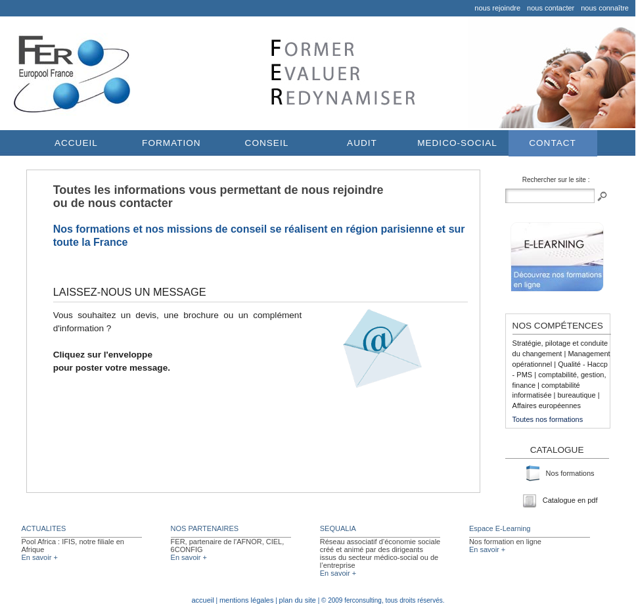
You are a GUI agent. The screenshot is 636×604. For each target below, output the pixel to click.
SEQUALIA (338, 528)
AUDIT (362, 143)
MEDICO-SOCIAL (457, 143)
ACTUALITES (43, 528)
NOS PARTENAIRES (205, 528)
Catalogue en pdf (560, 500)
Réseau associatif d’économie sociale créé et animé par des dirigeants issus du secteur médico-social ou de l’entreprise (380, 553)
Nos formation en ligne (505, 542)
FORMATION (171, 143)
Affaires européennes (546, 405)
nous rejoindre (497, 8)
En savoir (39, 557)
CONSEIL (267, 143)
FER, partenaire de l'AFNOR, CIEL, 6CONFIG (227, 545)
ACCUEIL (76, 143)
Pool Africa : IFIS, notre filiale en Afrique (72, 545)
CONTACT (552, 143)
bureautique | (578, 395)
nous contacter (550, 8)
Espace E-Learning (500, 528)
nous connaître (605, 8)
